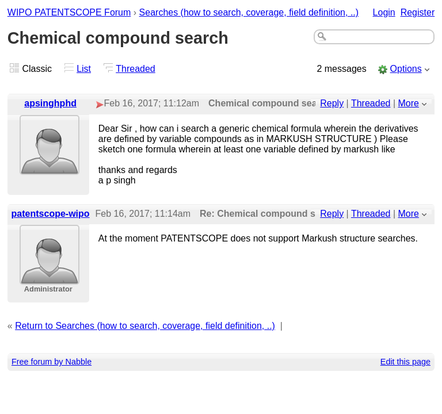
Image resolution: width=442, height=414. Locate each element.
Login (384, 12)
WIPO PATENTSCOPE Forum (69, 12)
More (408, 103)
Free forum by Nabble (52, 361)
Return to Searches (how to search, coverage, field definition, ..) (145, 326)
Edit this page (405, 361)
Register (418, 12)
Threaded (135, 69)
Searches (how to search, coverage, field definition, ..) (249, 12)
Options (406, 69)
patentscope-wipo (51, 213)
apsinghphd (50, 103)
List (84, 69)
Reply (332, 103)
